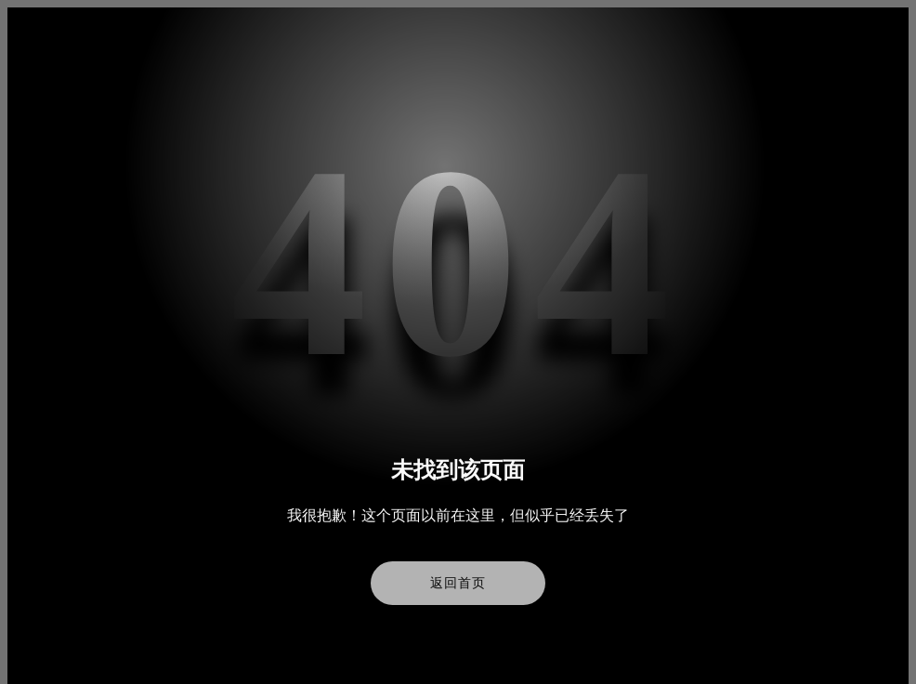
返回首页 (457, 583)
